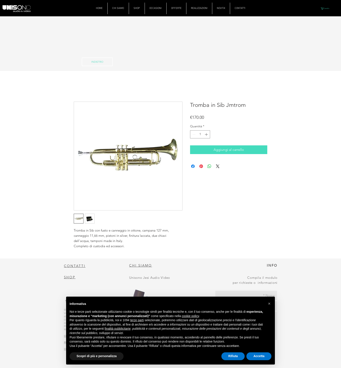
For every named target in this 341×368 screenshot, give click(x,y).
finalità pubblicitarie (117, 328)
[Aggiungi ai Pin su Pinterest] (201, 166)
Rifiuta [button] (233, 356)
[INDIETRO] (97, 61)
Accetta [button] (258, 356)
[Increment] (206, 134)
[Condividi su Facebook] (193, 166)
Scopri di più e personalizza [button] (97, 356)
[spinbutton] (200, 134)
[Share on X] (217, 166)
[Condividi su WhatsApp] (209, 166)
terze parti (137, 320)
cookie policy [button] (190, 316)
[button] (326, 8)
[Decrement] (193, 134)
